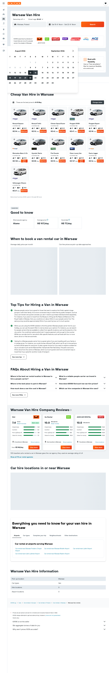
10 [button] (20, 55)
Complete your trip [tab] (39, 573)
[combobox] (18, 19)
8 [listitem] (90, 128)
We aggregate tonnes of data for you (59, 663)
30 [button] (51, 65)
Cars (20, 640)
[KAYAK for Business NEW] (3, 38)
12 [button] (30, 55)
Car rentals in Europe (30, 640)
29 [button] (46, 65)
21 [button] (41, 60)
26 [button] (31, 65)
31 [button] (20, 70)
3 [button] (20, 49)
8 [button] (45, 49)
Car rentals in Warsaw (59, 640)
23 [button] (51, 60)
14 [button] (41, 55)
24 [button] (20, 65)
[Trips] (3, 44)
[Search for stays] (3, 14)
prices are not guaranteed (52, 653)
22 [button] (46, 60)
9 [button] (51, 49)
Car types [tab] (26, 573)
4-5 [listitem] (24, 128)
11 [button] (25, 55)
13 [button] (36, 55)
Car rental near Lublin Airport (82, 586)
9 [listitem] (33, 128)
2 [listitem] (18, 128)
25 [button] (25, 65)
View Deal (24, 131)
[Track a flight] (3, 34)
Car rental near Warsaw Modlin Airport (56, 586)
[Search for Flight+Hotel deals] (3, 23)
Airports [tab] (17, 573)
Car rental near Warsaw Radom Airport (57, 591)
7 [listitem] (14, 188)
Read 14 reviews (21, 423)
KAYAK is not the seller (59, 659)
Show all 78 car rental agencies (22, 495)
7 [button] (40, 49)
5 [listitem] (14, 128)
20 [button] (36, 60)
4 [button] (25, 49)
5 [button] (30, 49)
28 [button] (41, 65)
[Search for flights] (3, 10)
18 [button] (25, 60)
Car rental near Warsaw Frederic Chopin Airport (28, 587)
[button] (3, 3)
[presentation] (71, 410)
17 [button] (20, 60)
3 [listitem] (56, 128)
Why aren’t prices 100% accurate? (59, 667)
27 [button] (36, 65)
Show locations (35, 442)
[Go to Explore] (3, 29)
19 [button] (30, 60)
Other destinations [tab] (71, 573)
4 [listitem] (90, 158)
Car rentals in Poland (44, 640)
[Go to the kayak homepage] (14, 3)
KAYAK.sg (13, 640)
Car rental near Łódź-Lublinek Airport (27, 591)
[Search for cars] (3, 19)
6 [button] (35, 49)
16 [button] (51, 55)
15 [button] (46, 55)
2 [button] (51, 44)
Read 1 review (55, 423)
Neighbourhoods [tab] (55, 573)
